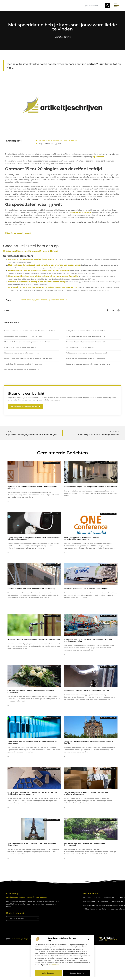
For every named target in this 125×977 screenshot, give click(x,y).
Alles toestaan (48, 973)
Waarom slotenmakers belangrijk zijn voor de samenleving (37, 281)
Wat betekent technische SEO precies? (80, 347)
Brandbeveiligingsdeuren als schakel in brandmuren (86, 691)
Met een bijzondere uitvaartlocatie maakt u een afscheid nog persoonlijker (44, 265)
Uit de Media (103, 902)
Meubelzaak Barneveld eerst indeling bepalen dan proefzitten (27, 342)
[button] (89, 939)
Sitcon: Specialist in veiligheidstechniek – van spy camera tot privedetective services (34, 538)
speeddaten (98, 157)
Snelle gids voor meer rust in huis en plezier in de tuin (85, 331)
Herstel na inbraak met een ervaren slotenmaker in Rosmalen (34, 640)
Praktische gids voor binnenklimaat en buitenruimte (85, 358)
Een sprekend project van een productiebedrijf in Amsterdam (90, 487)
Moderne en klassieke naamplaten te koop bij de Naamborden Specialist (43, 276)
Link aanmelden (110, 898)
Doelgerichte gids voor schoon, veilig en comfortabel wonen (88, 364)
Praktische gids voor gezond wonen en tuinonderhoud (86, 353)
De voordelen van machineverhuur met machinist (23, 336)
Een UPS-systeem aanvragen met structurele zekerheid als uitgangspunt (32, 742)
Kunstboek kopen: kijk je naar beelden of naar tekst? (85, 342)
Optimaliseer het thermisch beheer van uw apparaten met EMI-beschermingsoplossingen (32, 793)
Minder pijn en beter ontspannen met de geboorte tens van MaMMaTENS (43, 287)
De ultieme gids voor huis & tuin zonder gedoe (21, 369)
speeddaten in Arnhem (80, 212)
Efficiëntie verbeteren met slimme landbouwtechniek (86, 336)
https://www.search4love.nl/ (18, 233)
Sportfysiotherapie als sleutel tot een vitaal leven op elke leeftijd (88, 742)
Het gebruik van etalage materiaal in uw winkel (31, 259)
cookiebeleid (53, 965)
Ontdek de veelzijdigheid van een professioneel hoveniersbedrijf (84, 844)
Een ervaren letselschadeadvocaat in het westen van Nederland (39, 270)
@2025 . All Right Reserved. (26, 939)
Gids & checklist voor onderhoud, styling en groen (23, 364)
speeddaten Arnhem (58, 300)
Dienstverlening (62, 37)
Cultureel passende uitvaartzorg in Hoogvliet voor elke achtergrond (31, 691)
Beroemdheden (89, 902)
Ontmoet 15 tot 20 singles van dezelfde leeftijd (57, 140)
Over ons (97, 898)
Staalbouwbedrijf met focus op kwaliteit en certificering (31, 589)
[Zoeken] (107, 5)
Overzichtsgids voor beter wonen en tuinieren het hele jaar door (28, 358)
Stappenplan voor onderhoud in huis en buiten (21, 353)
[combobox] (94, 5)
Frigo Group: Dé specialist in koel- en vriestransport (86, 589)
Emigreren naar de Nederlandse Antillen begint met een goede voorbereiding (88, 640)
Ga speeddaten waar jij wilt (49, 144)
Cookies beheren (77, 973)
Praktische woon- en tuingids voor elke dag (20, 347)
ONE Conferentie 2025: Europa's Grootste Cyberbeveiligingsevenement (81, 538)
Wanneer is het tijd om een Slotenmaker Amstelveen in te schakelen (29, 331)
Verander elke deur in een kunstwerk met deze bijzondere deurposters (32, 844)
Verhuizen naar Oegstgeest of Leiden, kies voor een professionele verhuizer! (86, 793)
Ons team (87, 898)
